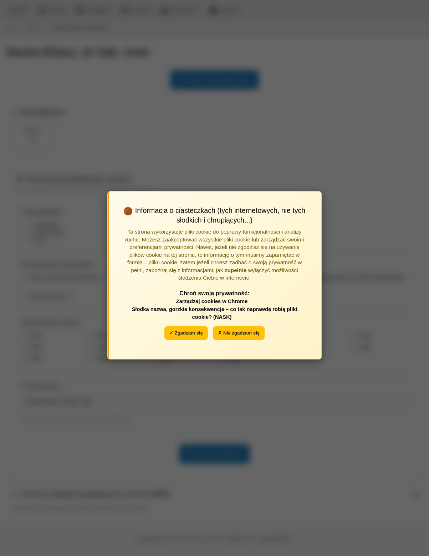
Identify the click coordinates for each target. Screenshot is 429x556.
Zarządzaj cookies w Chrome (212, 301)
